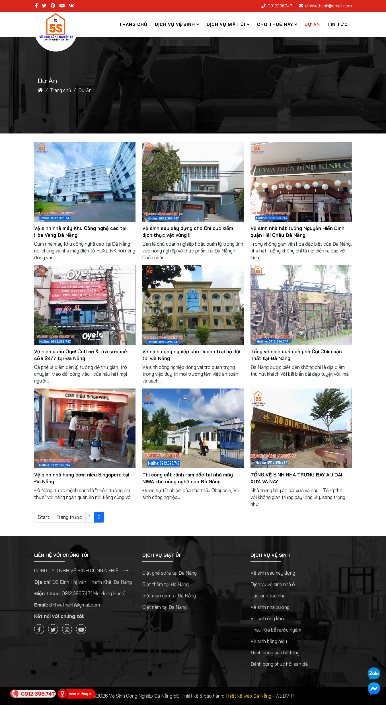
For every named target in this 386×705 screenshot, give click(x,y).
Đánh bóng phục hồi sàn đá (279, 664)
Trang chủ (133, 24)
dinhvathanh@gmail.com (328, 6)
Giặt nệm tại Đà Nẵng (164, 607)
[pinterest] (53, 6)
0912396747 (280, 6)
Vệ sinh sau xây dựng (273, 573)
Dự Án (312, 24)
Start (43, 517)
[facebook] (36, 6)
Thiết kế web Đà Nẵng (248, 696)
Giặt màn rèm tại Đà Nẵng (169, 596)
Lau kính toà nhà (268, 596)
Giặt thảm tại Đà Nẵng (165, 584)
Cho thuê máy (275, 24)
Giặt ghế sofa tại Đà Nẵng (169, 573)
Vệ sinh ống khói (268, 618)
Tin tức (337, 24)
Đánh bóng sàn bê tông (275, 652)
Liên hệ (128, 50)
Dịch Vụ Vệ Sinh (175, 24)
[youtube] (62, 6)
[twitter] (44, 6)
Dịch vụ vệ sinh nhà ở (273, 584)
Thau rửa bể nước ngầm (276, 630)
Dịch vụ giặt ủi (226, 24)
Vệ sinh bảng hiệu (269, 641)
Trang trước (69, 517)
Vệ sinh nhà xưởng (270, 607)
